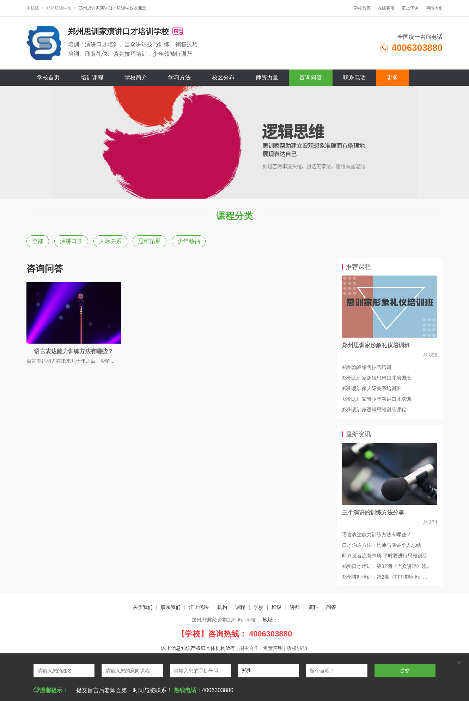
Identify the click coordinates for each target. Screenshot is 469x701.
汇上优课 (410, 8)
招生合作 (249, 648)
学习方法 (179, 77)
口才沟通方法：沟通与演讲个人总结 (381, 545)
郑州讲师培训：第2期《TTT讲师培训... (384, 577)
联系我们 (171, 607)
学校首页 (362, 8)
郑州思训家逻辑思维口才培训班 (376, 378)
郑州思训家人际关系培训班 (371, 388)
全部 (37, 241)
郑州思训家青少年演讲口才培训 (376, 399)
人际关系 (110, 241)
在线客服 (386, 8)
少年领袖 (188, 241)
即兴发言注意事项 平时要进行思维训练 (384, 555)
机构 (222, 607)
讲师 (295, 607)
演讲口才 (71, 241)
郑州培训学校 (59, 8)
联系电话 (354, 77)
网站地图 (434, 8)
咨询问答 (310, 77)
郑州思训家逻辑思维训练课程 (374, 409)
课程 (240, 607)
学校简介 (135, 77)
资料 (313, 607)
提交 (405, 670)
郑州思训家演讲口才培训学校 (223, 620)
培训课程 (92, 77)
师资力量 (267, 77)
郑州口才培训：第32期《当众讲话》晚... (386, 566)
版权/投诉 (297, 648)
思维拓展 (149, 241)
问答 (331, 607)
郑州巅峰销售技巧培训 (366, 367)
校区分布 (223, 77)
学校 (258, 607)
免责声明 (273, 648)
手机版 (32, 8)
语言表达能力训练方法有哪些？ (376, 534)
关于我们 (143, 607)
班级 (276, 607)
